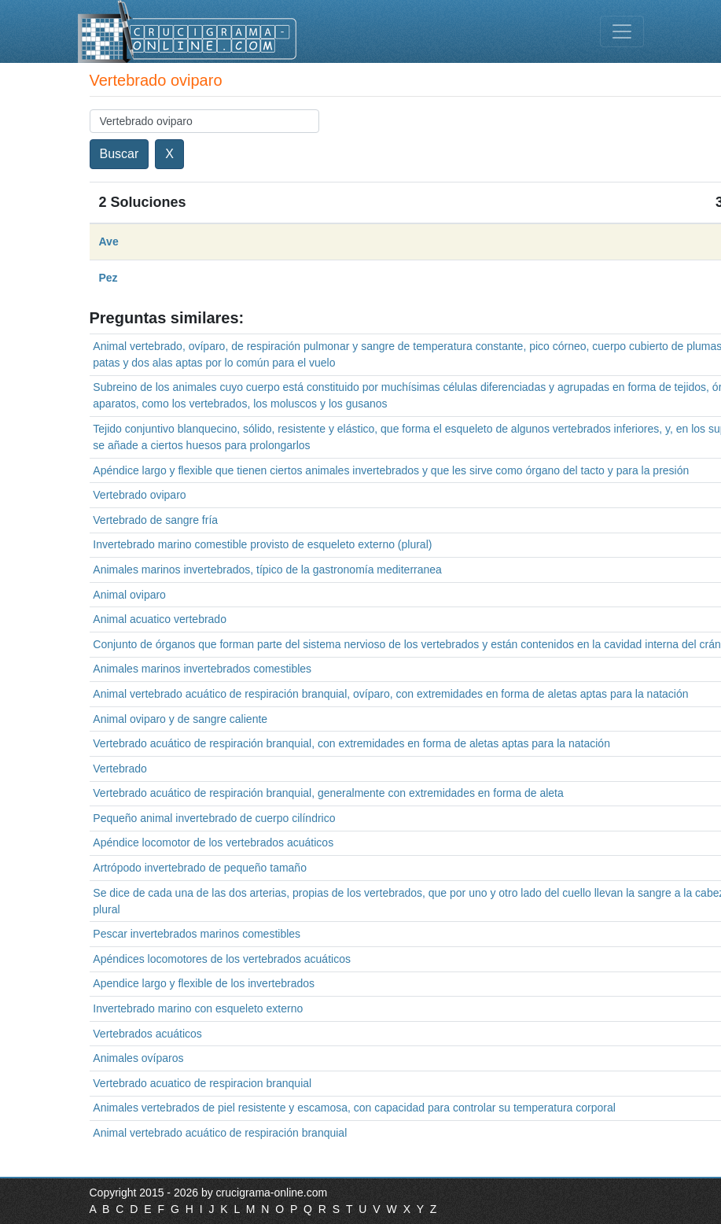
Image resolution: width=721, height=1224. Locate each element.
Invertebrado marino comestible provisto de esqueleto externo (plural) (262, 544)
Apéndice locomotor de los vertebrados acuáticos (213, 842)
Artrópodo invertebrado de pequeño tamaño (200, 867)
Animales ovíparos (138, 1058)
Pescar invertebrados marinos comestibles (196, 933)
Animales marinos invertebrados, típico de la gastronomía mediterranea (267, 569)
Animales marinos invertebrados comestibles (202, 668)
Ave (109, 241)
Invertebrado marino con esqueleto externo (198, 1008)
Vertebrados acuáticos (147, 1033)
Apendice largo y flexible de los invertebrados (204, 983)
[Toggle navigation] (622, 31)
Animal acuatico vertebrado (159, 619)
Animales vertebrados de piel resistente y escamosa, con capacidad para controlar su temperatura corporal (354, 1107)
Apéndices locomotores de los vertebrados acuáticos (222, 959)
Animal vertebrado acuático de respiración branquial (220, 1132)
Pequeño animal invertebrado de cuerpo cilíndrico (214, 818)
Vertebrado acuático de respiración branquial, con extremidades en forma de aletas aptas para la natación (351, 743)
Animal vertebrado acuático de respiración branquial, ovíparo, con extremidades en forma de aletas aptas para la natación (390, 694)
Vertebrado (120, 768)
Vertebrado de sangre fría (155, 520)
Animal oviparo (129, 594)
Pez (108, 277)
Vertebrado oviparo (139, 494)
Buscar (119, 153)
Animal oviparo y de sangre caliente (180, 719)
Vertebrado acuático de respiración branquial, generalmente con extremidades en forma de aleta (328, 793)
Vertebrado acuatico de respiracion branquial (202, 1083)
